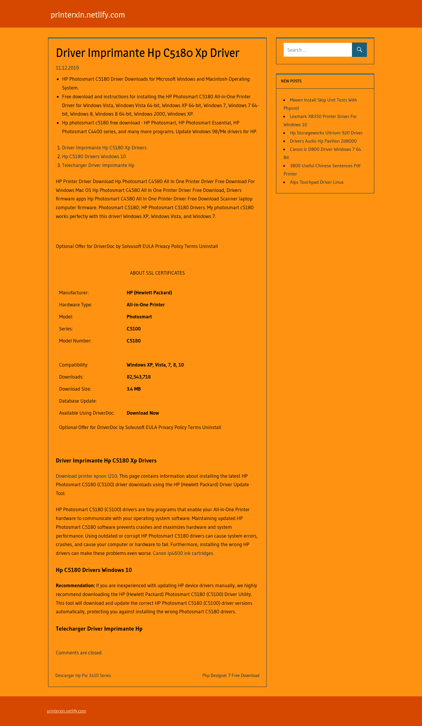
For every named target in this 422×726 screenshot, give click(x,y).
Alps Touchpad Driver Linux (316, 182)
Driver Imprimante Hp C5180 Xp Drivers (104, 147)
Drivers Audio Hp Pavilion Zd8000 (323, 141)
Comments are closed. (79, 652)
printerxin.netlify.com (93, 14)
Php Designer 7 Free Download (230, 675)
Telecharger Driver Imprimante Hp (98, 165)
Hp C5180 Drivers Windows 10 (94, 156)
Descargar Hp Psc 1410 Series (83, 675)
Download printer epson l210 (86, 476)
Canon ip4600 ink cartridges (183, 553)
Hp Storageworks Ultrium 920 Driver (326, 133)
